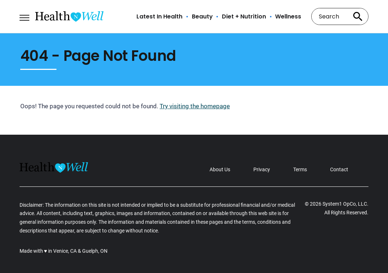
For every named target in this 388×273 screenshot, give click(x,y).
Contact (339, 169)
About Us (220, 169)
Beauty (202, 17)
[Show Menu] (24, 16)
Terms (300, 169)
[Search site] (357, 16)
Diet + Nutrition (244, 17)
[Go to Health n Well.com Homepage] (69, 16)
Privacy (261, 169)
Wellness (288, 17)
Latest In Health (159, 17)
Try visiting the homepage (195, 106)
